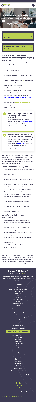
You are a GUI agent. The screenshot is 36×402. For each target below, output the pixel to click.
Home (18, 287)
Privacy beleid (18, 341)
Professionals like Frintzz (18, 356)
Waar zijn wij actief (18, 299)
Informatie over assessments (18, 321)
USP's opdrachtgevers (18, 323)
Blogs (18, 352)
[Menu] (33, 5)
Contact (18, 305)
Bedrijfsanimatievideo (18, 303)
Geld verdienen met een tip (18, 354)
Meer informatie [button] (13, 129)
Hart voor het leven (18, 343)
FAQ (18, 348)
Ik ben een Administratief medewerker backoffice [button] (18, 48)
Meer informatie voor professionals (18, 315)
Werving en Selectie (18, 291)
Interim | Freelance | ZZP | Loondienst (18, 289)
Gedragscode (18, 345)
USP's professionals (18, 325)
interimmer (7, 92)
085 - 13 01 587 (18, 386)
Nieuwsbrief (18, 350)
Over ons (18, 295)
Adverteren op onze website (18, 328)
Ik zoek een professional (18, 311)
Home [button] (3, 23)
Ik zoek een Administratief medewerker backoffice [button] (18, 36)
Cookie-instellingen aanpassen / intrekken (12, 396)
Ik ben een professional (18, 308)
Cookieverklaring (18, 337)
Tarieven (18, 301)
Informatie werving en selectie (18, 319)
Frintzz (24, 274)
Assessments (18, 293)
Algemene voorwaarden (18, 335)
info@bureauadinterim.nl (18, 371)
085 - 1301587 (18, 369)
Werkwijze (18, 297)
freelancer (13, 92)
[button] (11, 1)
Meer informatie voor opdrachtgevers (18, 317)
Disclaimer (18, 339)
